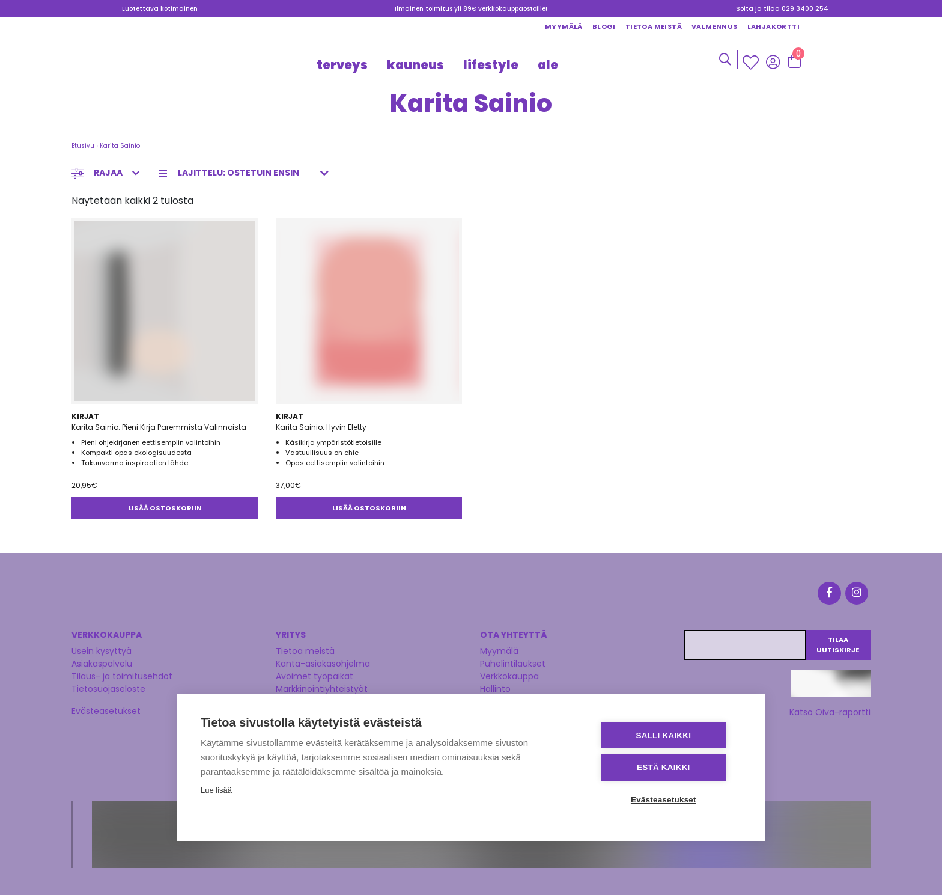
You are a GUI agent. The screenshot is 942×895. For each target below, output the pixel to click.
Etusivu (82, 145)
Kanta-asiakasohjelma (323, 661)
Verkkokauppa (509, 674)
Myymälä (564, 26)
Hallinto (495, 686)
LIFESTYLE (490, 65)
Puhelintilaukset (512, 661)
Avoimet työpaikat (314, 674)
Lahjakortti (773, 26)
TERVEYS (342, 65)
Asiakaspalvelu (101, 661)
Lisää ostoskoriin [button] (165, 508)
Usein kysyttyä (101, 649)
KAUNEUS (415, 65)
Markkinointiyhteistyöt (322, 686)
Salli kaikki (669, 736)
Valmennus (714, 26)
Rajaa (108, 172)
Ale (548, 65)
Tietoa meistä (653, 26)
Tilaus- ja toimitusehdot (121, 674)
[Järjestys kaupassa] (247, 173)
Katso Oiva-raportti (830, 710)
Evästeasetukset (106, 709)
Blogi (604, 26)
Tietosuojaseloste (108, 686)
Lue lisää (216, 790)
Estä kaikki (668, 767)
